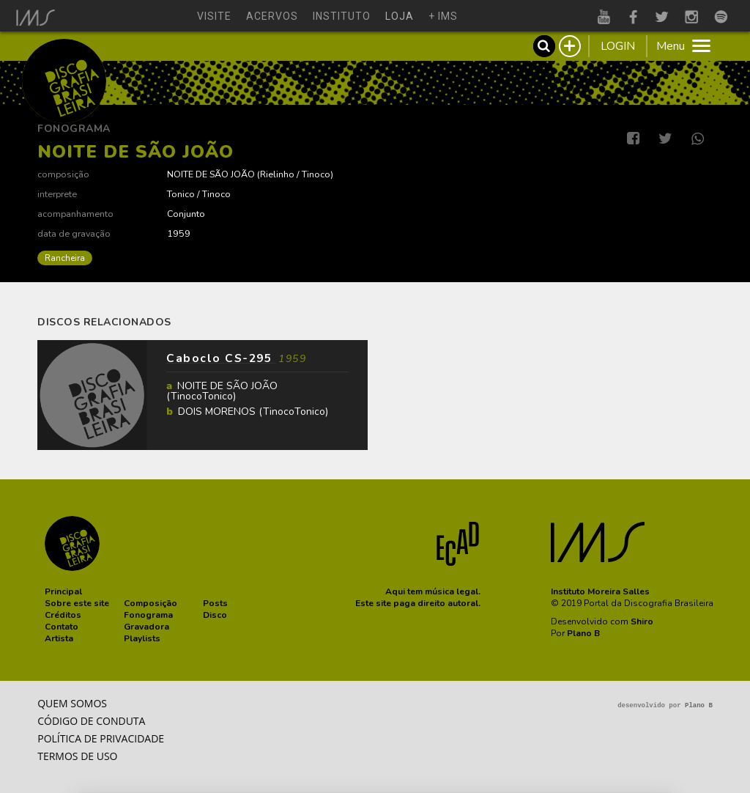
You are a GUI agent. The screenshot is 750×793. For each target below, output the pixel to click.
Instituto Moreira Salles (600, 591)
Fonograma (74, 129)
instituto (342, 16)
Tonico (181, 194)
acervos (272, 16)
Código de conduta (91, 721)
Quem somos (72, 703)
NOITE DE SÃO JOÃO (211, 174)
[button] (63, 591)
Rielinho (277, 174)
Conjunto (186, 213)
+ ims (443, 16)
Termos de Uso (77, 756)
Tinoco (316, 174)
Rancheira (65, 258)
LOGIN (618, 46)
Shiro (642, 621)
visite (214, 16)
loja (399, 16)
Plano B (583, 633)
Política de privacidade (100, 738)
